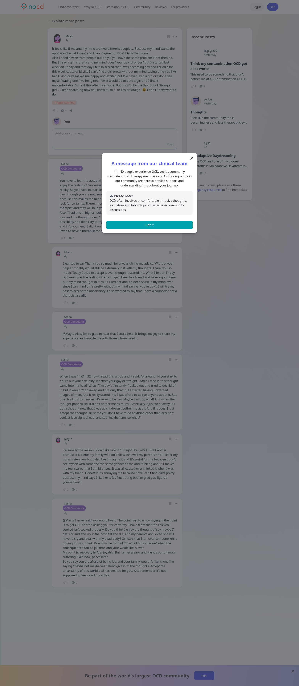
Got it (149, 225)
